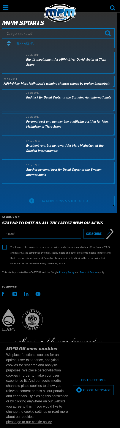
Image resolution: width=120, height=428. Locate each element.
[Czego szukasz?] (58, 33)
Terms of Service (89, 272)
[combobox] (58, 43)
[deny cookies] (93, 380)
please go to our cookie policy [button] (29, 422)
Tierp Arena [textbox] (24, 43)
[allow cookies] (93, 390)
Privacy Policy (66, 272)
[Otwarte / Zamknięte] (6, 8)
